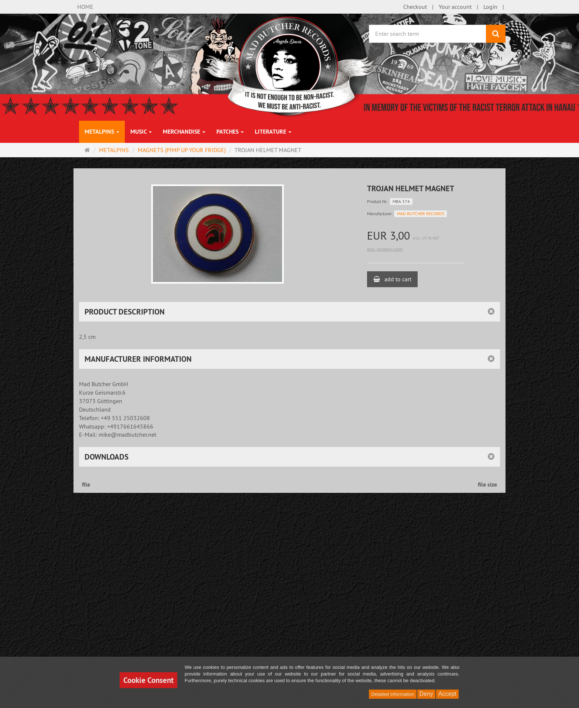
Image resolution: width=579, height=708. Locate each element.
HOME (85, 6)
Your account (455, 6)
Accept (447, 694)
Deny (426, 694)
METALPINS (102, 131)
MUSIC (141, 131)
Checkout (415, 6)
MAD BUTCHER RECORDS (420, 213)
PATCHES (230, 131)
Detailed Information (392, 694)
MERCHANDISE (184, 131)
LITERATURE (273, 131)
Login (490, 6)
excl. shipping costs (385, 249)
